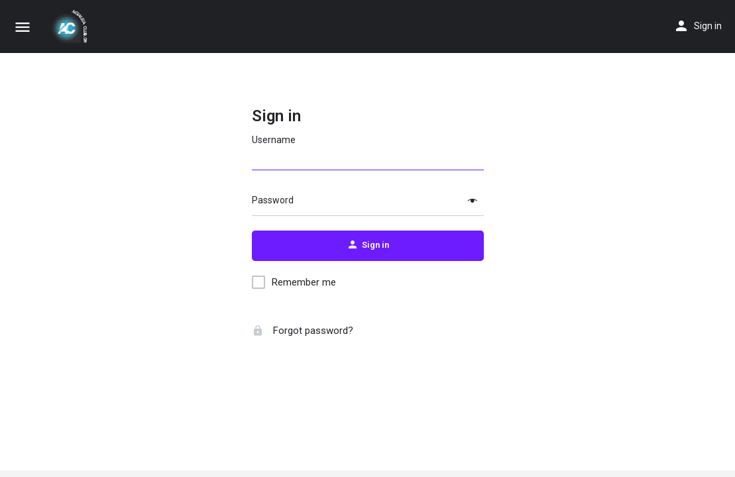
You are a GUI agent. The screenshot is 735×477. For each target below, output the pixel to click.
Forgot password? (302, 331)
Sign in (708, 26)
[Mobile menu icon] (22, 27)
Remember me (304, 282)
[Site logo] (71, 26)
